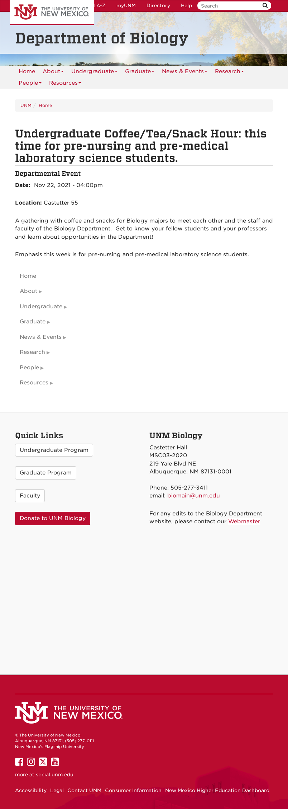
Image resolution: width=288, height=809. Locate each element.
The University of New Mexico (52, 12)
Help (186, 5)
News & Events (184, 72)
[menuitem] (27, 71)
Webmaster (244, 521)
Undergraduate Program (54, 450)
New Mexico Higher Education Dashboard (217, 790)
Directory (158, 5)
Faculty (30, 495)
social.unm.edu (54, 774)
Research (229, 72)
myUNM (126, 5)
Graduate (139, 72)
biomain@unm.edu (193, 495)
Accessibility (31, 790)
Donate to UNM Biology (53, 518)
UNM (26, 105)
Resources (65, 84)
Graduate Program (46, 472)
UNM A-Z (94, 5)
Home (27, 71)
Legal (57, 790)
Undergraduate (94, 72)
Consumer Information (133, 790)
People (30, 84)
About (53, 72)
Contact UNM (84, 790)
